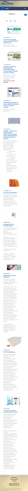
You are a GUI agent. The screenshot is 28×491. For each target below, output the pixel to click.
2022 (15, 20)
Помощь (14, 480)
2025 (11, 20)
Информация (14, 479)
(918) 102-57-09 (14, 485)
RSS (25, 14)
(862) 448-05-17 (14, 483)
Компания (14, 477)
